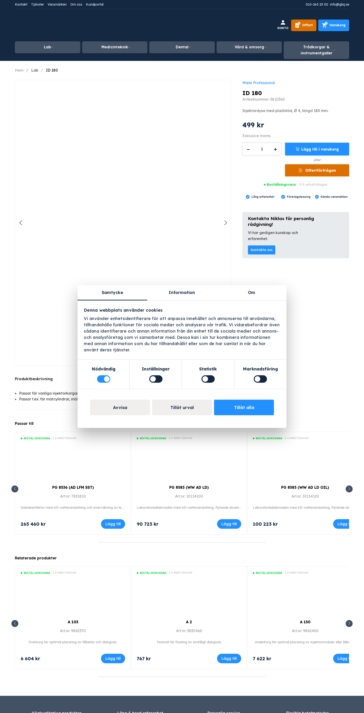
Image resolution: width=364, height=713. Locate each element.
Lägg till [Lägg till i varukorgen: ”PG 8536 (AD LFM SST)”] (113, 524)
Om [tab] (251, 292)
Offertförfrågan (320, 170)
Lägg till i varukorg (320, 149)
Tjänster (37, 4)
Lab (47, 47)
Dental (182, 47)
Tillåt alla (244, 407)
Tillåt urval (182, 407)
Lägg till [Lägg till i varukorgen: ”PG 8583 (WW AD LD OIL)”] (345, 524)
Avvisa (120, 407)
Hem (19, 70)
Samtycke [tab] (112, 292)
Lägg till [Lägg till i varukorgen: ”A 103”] (113, 658)
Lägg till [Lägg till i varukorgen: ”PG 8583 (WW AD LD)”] (229, 524)
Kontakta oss (262, 250)
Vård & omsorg (249, 47)
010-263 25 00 (317, 4)
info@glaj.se (339, 4)
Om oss (76, 4)
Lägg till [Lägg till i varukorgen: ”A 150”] (345, 658)
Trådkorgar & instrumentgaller (316, 50)
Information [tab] (182, 292)
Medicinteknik (114, 47)
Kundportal (95, 4)
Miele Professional (258, 82)
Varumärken (57, 4)
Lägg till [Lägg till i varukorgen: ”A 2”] (229, 658)
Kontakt (21, 4)
